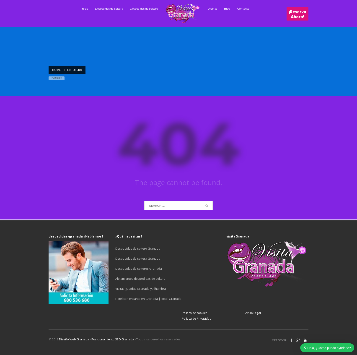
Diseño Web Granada (74, 339)
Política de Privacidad (196, 318)
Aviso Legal (253, 313)
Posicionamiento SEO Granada (112, 339)
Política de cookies (194, 313)
